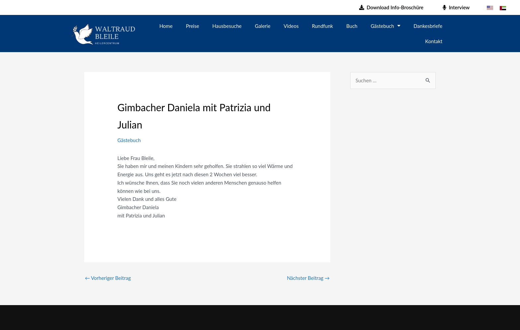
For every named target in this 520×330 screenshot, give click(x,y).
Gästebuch (385, 26)
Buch (351, 26)
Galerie (263, 26)
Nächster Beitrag (308, 278)
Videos (291, 26)
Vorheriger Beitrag (108, 278)
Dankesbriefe (428, 26)
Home (165, 26)
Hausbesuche (226, 26)
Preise (192, 26)
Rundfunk (322, 26)
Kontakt (433, 41)
